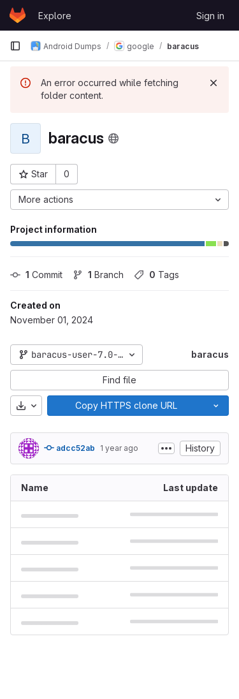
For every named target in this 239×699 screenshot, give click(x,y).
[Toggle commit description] (166, 448)
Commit (36, 274)
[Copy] (125, 405)
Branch (98, 274)
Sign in (210, 15)
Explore (54, 15)
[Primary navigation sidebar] (15, 46)
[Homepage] (17, 15)
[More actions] (119, 199)
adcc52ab (69, 448)
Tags (156, 274)
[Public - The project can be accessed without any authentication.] (113, 138)
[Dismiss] (213, 83)
